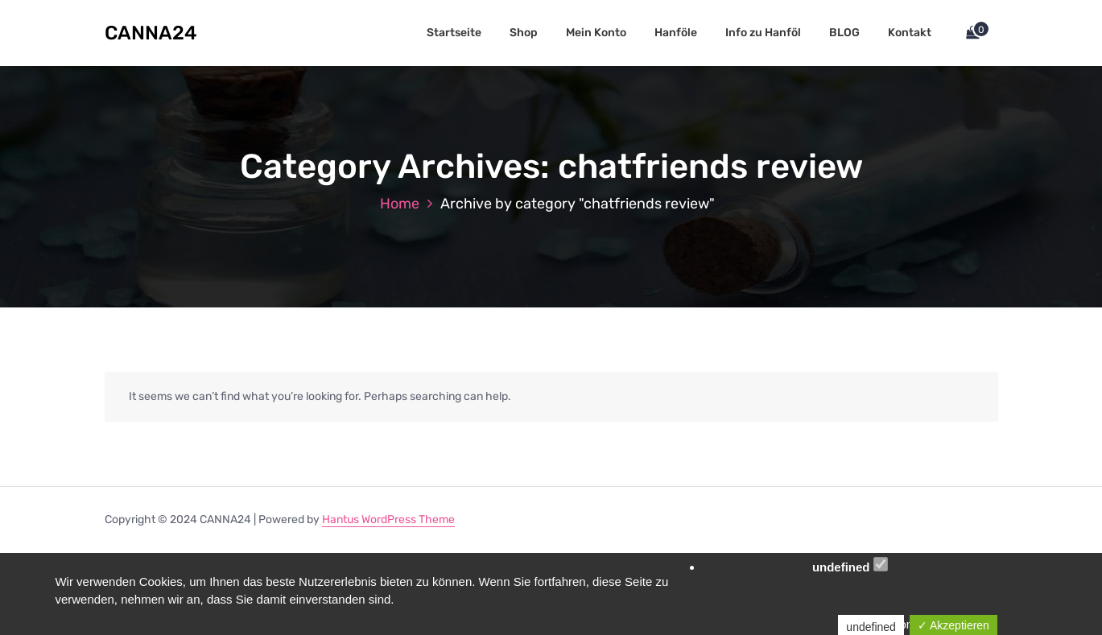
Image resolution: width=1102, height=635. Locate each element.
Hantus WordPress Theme (388, 519)
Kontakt (909, 32)
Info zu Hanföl (763, 32)
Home (399, 203)
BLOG (844, 32)
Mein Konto (596, 32)
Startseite (454, 32)
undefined (850, 565)
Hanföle (675, 32)
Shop (524, 32)
